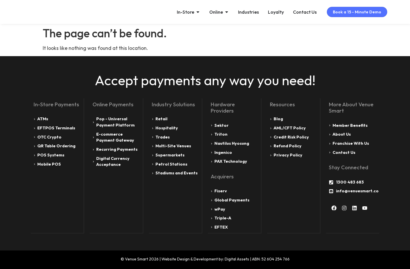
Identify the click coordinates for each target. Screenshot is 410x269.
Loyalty (271, 12)
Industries (243, 12)
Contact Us (300, 12)
